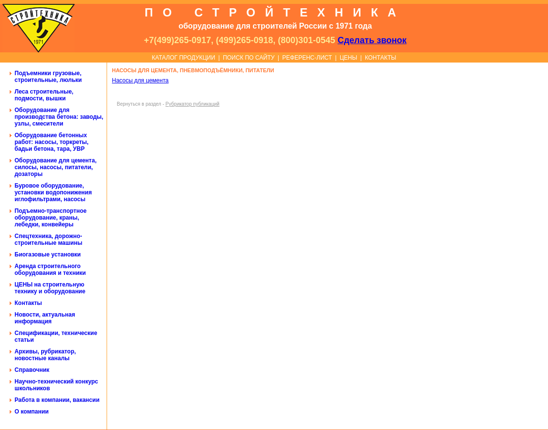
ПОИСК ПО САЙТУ (249, 57)
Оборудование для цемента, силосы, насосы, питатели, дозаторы (55, 167)
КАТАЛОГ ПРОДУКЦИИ (183, 57)
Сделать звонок (372, 40)
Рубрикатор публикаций (192, 104)
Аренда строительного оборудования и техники (50, 269)
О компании (32, 411)
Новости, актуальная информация (45, 318)
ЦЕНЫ (348, 57)
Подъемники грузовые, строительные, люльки (48, 76)
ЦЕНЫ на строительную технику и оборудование (50, 288)
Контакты (28, 303)
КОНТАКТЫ (380, 57)
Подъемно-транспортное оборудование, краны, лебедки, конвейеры (51, 217)
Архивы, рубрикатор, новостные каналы (45, 355)
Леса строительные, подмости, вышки (44, 95)
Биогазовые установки (48, 254)
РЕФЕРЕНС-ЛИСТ (307, 57)
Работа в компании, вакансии (57, 400)
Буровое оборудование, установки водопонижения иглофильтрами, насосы (53, 192)
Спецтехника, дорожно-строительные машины (48, 239)
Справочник (32, 369)
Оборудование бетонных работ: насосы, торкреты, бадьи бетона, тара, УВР (52, 142)
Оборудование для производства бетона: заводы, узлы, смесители (59, 117)
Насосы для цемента (140, 80)
